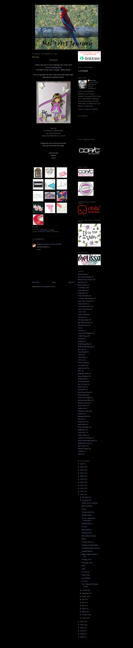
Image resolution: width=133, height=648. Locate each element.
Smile (83, 569)
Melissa (93, 80)
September (85, 593)
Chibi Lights (82, 290)
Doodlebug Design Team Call (91, 548)
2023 (82, 467)
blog (57, 143)
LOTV (80, 360)
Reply (39, 249)
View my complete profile (88, 109)
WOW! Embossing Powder (86, 440)
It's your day (85, 572)
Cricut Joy (81, 317)
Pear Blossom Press (84, 392)
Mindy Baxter (82, 379)
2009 (82, 634)
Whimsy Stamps (83, 448)
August (84, 596)
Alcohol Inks (82, 274)
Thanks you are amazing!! (90, 503)
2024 (82, 464)
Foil (79, 328)
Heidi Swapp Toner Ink (85, 346)
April (84, 608)
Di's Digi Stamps (83, 320)
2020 (82, 476)
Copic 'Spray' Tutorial (84, 301)
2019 (82, 479)
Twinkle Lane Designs (85, 438)
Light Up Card (82, 368)
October (84, 590)
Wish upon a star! (87, 563)
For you (84, 527)
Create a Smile (82, 314)
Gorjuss (41, 231)
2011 (82, 628)
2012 (82, 625)
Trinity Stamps (82, 435)
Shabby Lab (81, 408)
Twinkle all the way (88, 542)
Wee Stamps (82, 446)
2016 (82, 488)
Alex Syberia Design (84, 277)
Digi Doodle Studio (84, 322)
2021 (82, 473)
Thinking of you (87, 559)
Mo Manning (82, 381)
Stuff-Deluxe (82, 424)
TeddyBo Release (87, 551)
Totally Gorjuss (52, 231)
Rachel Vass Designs (84, 397)
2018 (82, 482)
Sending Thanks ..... (88, 523)
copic (79, 454)
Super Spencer (86, 578)
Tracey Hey (81, 432)
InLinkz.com (35, 226)
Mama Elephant (83, 376)
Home (54, 282)
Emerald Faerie (82, 325)
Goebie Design (82, 336)
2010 (82, 631)
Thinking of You (87, 533)
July (83, 599)
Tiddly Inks (81, 430)
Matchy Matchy (86, 530)
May (83, 605)
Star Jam (80, 419)
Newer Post (35, 282)
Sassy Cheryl (82, 405)
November (85, 500)
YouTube (81, 451)
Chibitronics (82, 293)
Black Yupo (81, 282)
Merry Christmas (87, 506)
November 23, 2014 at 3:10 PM (51, 244)
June (83, 602)
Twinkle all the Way (88, 512)
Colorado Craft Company (85, 298)
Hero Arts (81, 349)
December (85, 497)
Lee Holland (82, 365)
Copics (80, 312)
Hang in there (86, 575)
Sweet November (83, 427)
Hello (83, 566)
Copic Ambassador (83, 306)
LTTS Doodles (82, 363)
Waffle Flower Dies (84, 443)
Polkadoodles (82, 395)
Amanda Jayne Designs (85, 279)
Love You (85, 581)
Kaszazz (80, 355)
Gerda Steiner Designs (85, 333)
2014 (82, 494)
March (84, 612)
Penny (39, 244)
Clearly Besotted (83, 296)
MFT (79, 371)
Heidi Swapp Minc (83, 344)
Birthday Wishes (87, 515)
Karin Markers (82, 352)
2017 (82, 485)
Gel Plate (81, 330)
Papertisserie (82, 389)
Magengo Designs (83, 373)
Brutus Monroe (82, 285)
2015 (82, 491)
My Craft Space (83, 384)
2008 (82, 637)
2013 (82, 621)
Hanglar (80, 341)
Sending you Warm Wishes (90, 545)
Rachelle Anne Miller (84, 400)
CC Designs (81, 287)
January (84, 618)
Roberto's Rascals (83, 403)
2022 (82, 470)
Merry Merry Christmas (89, 536)
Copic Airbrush (82, 304)
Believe (84, 509)
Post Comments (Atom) (48, 286)
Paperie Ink (81, 387)
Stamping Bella (82, 416)
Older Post (71, 282)
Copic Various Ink (83, 309)
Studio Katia (82, 422)
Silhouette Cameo (83, 411)
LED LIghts (81, 357)
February (85, 615)
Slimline (80, 414)
